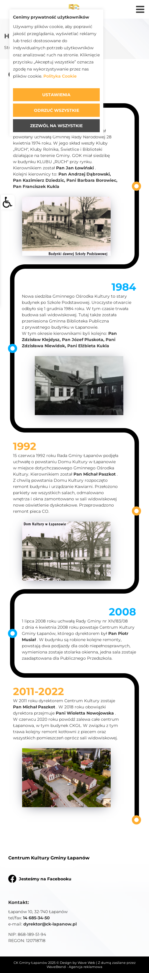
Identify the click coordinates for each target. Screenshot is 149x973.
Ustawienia (56, 94)
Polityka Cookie (60, 76)
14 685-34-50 (36, 917)
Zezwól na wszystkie (56, 125)
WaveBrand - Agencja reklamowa (74, 967)
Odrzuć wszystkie (56, 110)
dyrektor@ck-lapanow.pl (50, 924)
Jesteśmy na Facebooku (39, 878)
